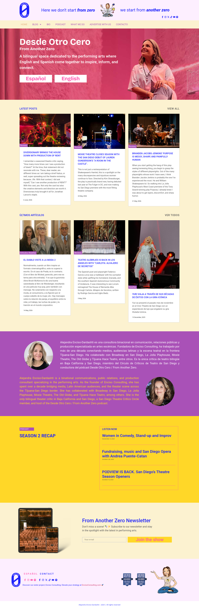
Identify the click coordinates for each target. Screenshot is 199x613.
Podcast (60, 24)
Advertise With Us (100, 24)
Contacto (122, 24)
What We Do (78, 24)
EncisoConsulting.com (91, 585)
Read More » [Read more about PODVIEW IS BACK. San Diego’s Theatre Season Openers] (106, 484)
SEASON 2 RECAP (38, 435)
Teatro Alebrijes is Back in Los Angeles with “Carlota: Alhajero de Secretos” (98, 263)
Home (24, 24)
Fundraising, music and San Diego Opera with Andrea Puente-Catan (136, 453)
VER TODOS (172, 215)
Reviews (23, 145)
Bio (48, 24)
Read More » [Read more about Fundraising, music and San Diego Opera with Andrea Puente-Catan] (106, 464)
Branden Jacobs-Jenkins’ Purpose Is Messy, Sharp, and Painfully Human (152, 156)
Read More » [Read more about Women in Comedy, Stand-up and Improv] (106, 443)
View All (173, 108)
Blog (37, 24)
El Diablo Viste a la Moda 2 (39, 260)
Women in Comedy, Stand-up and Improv (136, 435)
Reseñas (32, 253)
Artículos (24, 253)
